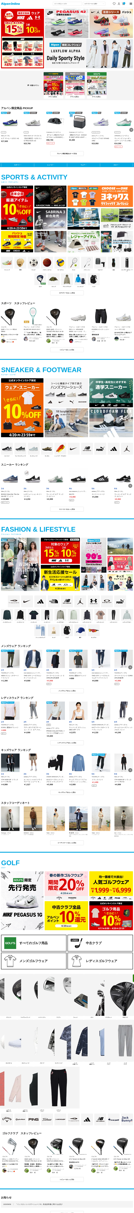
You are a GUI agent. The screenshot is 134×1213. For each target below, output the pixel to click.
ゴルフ (115, 165)
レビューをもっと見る (67, 350)
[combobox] (67, 4)
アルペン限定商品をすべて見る (67, 153)
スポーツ (17, 165)
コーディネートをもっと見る (67, 843)
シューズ (50, 165)
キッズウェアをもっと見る (67, 792)
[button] (131, 130)
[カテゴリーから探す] (94, 4)
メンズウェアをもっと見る (67, 691)
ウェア (83, 165)
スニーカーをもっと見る (67, 509)
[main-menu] (131, 4)
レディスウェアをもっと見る (67, 743)
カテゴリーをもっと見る (67, 293)
